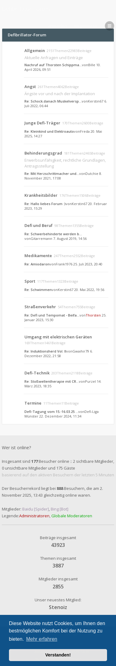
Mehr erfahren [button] (41, 639)
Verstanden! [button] (58, 654)
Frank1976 (64, 264)
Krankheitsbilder (41, 195)
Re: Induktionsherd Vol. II (45, 351)
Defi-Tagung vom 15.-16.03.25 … (51, 411)
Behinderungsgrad (43, 153)
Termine (32, 403)
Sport (29, 281)
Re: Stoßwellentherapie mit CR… (51, 381)
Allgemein (34, 50)
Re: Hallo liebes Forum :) (45, 203)
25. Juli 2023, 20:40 (87, 264)
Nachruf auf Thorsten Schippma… (53, 65)
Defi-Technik (36, 373)
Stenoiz (58, 607)
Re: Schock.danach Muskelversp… (53, 101)
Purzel (90, 381)
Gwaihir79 (80, 351)
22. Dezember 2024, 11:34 (60, 416)
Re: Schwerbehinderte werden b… (53, 234)
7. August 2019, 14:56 (70, 238)
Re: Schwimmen (38, 289)
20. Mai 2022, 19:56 (89, 289)
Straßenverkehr (40, 306)
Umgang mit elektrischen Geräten (58, 337)
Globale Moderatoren (71, 516)
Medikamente (38, 255)
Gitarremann (41, 238)
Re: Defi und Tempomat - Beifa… (51, 315)
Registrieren (86, 26)
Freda (85, 131)
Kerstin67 (95, 101)
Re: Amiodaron (36, 264)
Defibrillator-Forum (26, 8)
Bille (91, 65)
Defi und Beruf (38, 225)
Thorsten (93, 315)
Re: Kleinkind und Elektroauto (49, 131)
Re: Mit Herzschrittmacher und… (51, 173)
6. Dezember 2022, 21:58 (58, 353)
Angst (30, 86)
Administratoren (34, 516)
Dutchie (91, 173)
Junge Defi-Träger (42, 123)
